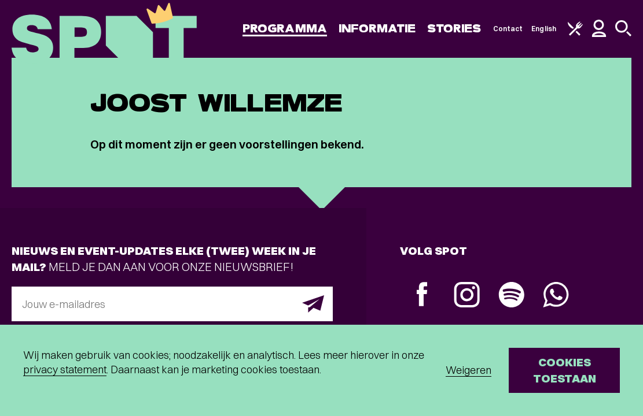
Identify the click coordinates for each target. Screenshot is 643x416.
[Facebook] (422, 295)
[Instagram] (466, 296)
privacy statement (64, 369)
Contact (508, 28)
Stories (454, 28)
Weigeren (468, 370)
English (543, 28)
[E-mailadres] (172, 304)
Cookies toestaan (564, 370)
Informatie (377, 28)
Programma (284, 28)
